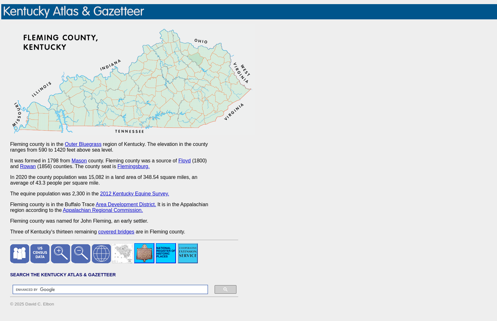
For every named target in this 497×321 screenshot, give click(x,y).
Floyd (184, 160)
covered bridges (116, 231)
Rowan (28, 166)
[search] (107, 289)
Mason (79, 160)
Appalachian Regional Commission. (103, 210)
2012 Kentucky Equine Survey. (134, 193)
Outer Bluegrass (83, 144)
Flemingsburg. (134, 166)
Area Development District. (126, 204)
